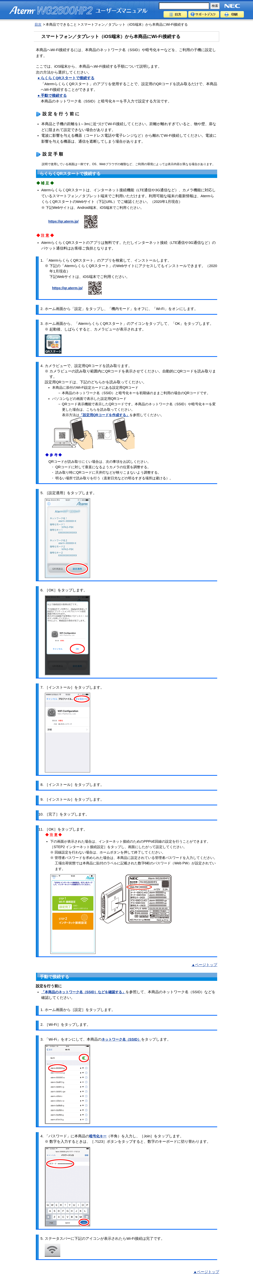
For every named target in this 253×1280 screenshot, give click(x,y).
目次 (175, 14)
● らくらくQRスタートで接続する (66, 78)
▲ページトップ (204, 965)
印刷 (232, 14)
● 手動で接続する (52, 95)
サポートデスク (203, 14)
